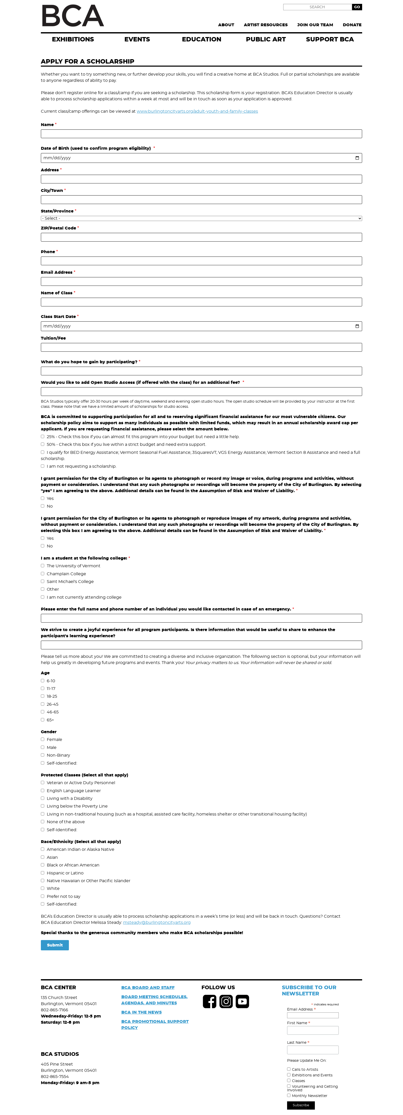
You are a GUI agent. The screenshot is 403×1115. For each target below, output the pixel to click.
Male (52, 748)
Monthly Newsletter (309, 1096)
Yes (50, 499)
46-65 (53, 712)
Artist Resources (266, 25)
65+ (50, 720)
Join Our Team (315, 25)
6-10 (51, 681)
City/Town (52, 191)
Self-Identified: (62, 763)
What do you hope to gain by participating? (89, 362)
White (53, 889)
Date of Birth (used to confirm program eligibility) (96, 148)
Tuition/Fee (53, 338)
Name (47, 125)
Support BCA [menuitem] (330, 40)
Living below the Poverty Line (77, 806)
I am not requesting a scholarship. (81, 466)
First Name (298, 1023)
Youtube (243, 1001)
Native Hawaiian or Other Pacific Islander (88, 881)
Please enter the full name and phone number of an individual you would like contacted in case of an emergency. (166, 609)
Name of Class (56, 293)
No (50, 506)
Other (53, 589)
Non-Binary (58, 755)
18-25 (52, 696)
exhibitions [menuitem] (73, 40)
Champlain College (66, 574)
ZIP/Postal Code (58, 228)
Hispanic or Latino (65, 873)
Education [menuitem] (201, 40)
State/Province (57, 211)
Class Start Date (58, 317)
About (226, 25)
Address (50, 170)
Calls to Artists (305, 1070)
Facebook (210, 1001)
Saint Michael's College (70, 582)
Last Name (298, 1043)
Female (54, 740)
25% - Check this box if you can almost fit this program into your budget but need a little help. (143, 437)
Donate (352, 25)
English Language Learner (74, 791)
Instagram (226, 1001)
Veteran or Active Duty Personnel (81, 783)
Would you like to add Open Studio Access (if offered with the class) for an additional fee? (141, 382)
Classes (298, 1081)
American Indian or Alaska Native (80, 849)
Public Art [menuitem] (266, 40)
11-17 (51, 689)
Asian (52, 857)
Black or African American (73, 865)
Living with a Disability (70, 799)
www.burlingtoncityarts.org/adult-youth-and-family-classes (197, 111)
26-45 (52, 704)
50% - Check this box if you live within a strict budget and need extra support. (126, 445)
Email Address (56, 272)
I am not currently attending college (84, 597)
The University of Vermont (73, 566)
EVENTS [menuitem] (137, 40)
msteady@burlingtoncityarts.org (157, 923)
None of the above (66, 822)
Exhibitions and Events (312, 1075)
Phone (48, 252)
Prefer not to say (63, 897)
